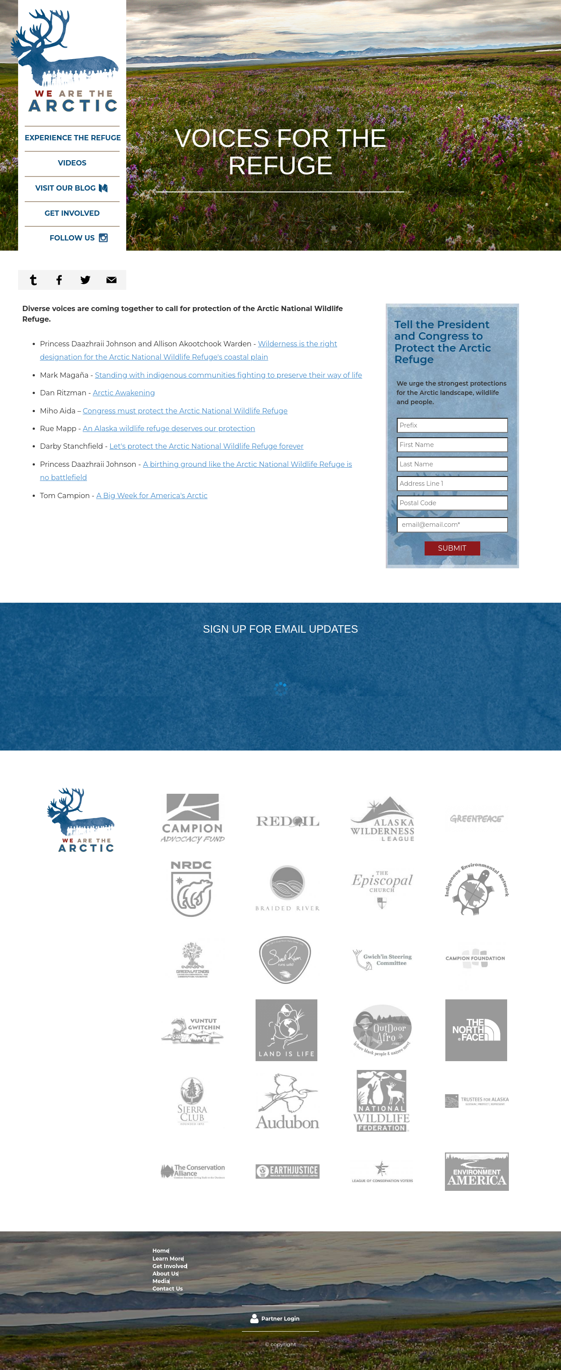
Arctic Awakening (124, 393)
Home (161, 1250)
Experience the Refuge (72, 138)
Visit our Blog (65, 188)
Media (269, 1250)
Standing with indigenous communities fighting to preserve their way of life (228, 375)
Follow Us (72, 238)
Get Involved (72, 213)
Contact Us (293, 1250)
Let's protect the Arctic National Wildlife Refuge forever (206, 446)
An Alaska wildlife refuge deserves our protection (169, 428)
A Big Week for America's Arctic (151, 496)
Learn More (184, 1250)
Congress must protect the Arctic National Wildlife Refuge (185, 411)
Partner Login (280, 1281)
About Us (248, 1250)
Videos (72, 163)
